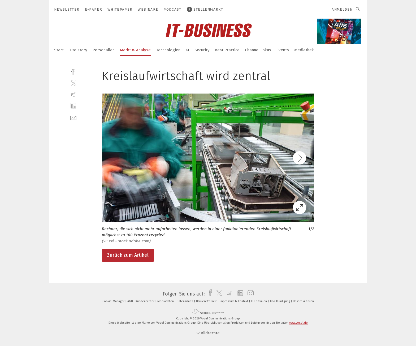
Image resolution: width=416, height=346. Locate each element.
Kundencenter (145, 301)
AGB (130, 301)
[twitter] (73, 83)
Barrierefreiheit (207, 301)
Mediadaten (166, 301)
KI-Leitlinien (259, 301)
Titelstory (78, 50)
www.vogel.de (298, 322)
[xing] (73, 94)
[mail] (73, 117)
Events (282, 50)
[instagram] (249, 294)
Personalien (104, 50)
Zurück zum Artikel (128, 255)
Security (202, 50)
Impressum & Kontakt (234, 301)
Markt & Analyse (135, 50)
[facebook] (73, 71)
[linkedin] (73, 106)
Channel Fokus (258, 50)
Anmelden (342, 9)
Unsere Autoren (303, 301)
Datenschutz (185, 301)
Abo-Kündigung (280, 301)
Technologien (168, 50)
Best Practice (227, 50)
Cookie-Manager (113, 301)
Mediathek (304, 50)
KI (187, 50)
